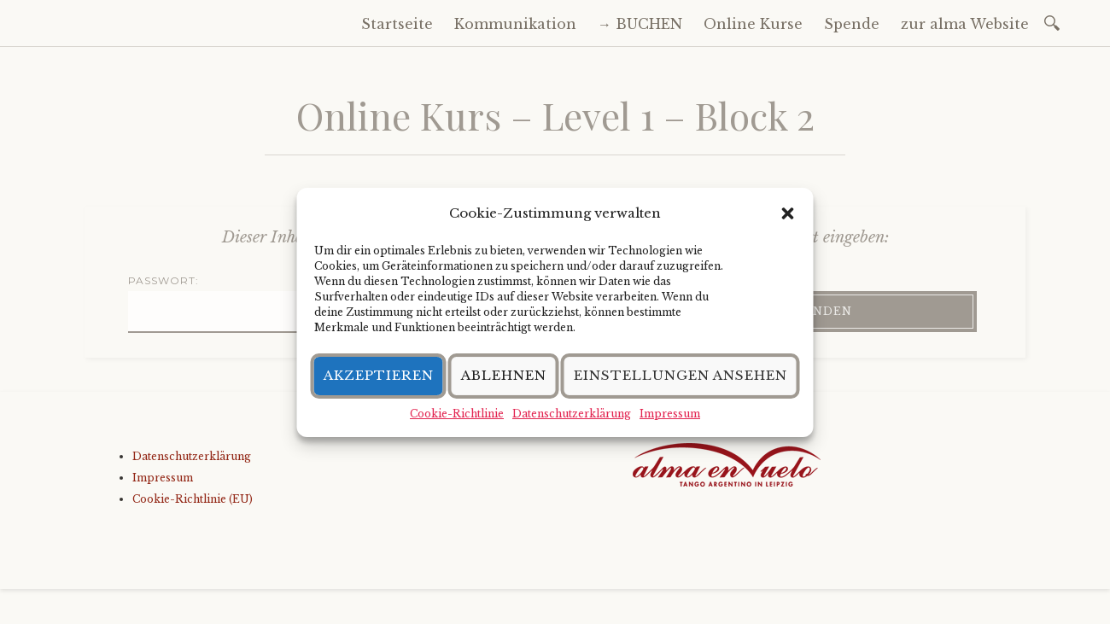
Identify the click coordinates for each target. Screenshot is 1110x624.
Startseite (397, 23)
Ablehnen (503, 375)
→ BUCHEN (640, 23)
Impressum (670, 413)
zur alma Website (965, 23)
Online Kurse (753, 23)
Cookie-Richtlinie (457, 413)
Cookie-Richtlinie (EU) (192, 499)
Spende (851, 23)
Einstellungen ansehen (680, 375)
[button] (788, 213)
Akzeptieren (379, 375)
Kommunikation (515, 23)
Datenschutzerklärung (571, 413)
